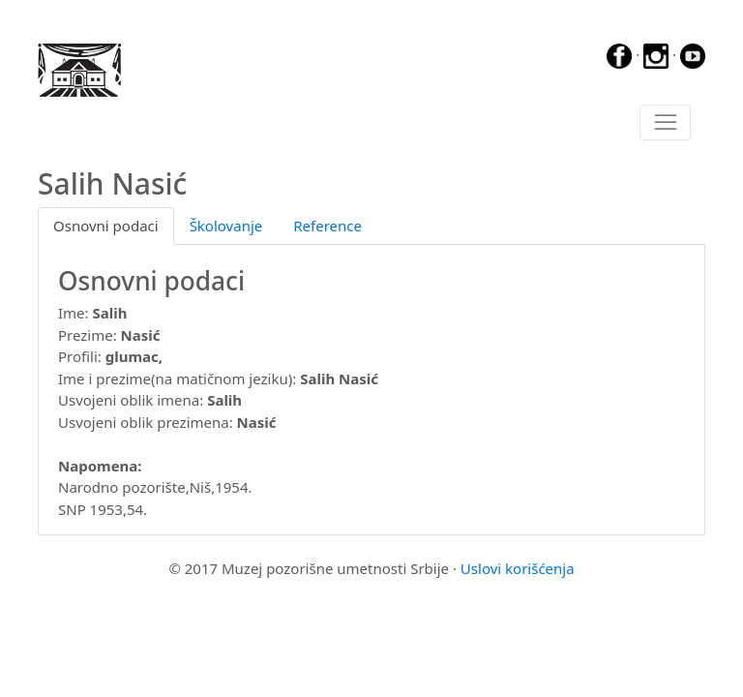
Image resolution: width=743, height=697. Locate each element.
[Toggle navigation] (665, 123)
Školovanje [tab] (226, 225)
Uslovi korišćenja (518, 568)
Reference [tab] (327, 225)
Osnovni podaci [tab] (106, 225)
